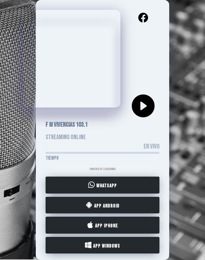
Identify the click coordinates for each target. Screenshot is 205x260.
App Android (102, 205)
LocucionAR (109, 169)
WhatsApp (102, 185)
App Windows (102, 245)
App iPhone (102, 225)
